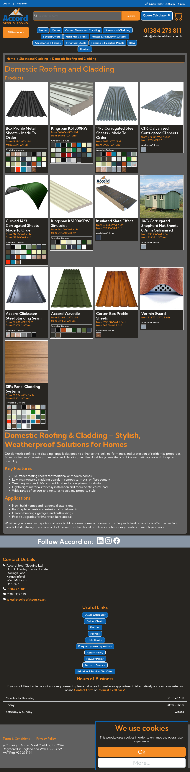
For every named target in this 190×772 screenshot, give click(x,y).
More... (141, 762)
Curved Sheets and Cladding (82, 30)
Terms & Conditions (16, 738)
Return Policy (95, 652)
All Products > (15, 32)
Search (131, 16)
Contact (85, 49)
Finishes (95, 627)
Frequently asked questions (95, 646)
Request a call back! (111, 690)
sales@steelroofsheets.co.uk (162, 36)
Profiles (94, 633)
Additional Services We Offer (95, 671)
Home (43, 30)
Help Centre (95, 640)
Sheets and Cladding (117, 30)
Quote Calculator (157, 15)
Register (22, 3)
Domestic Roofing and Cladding (74, 58)
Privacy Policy (95, 658)
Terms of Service (95, 665)
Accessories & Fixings (48, 43)
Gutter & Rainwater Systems (109, 36)
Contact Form (83, 690)
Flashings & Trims (76, 36)
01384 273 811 (162, 30)
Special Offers (51, 36)
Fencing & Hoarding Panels (107, 43)
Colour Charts (94, 621)
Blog (132, 43)
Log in (6, 3)
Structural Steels (76, 43)
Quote (56, 30)
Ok (142, 751)
